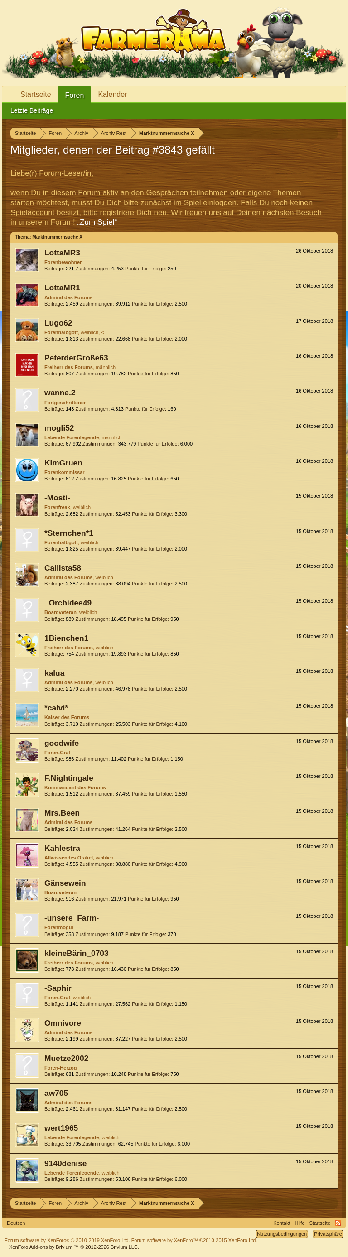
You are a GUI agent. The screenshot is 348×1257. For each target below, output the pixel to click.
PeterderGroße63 (76, 357)
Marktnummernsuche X (57, 237)
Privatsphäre (328, 1234)
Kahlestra (62, 848)
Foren (74, 95)
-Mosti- (57, 497)
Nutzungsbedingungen (282, 1234)
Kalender (112, 94)
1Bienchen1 (66, 638)
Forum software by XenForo (67, 1240)
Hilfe (300, 1223)
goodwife (61, 743)
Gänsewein (65, 883)
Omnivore (62, 1022)
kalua (54, 672)
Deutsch (16, 1223)
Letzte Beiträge (31, 110)
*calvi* (56, 707)
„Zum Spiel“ (97, 222)
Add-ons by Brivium (74, 1247)
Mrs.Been (62, 812)
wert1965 (61, 1127)
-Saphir (58, 988)
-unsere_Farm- (71, 917)
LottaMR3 (62, 252)
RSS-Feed (338, 1223)
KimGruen (63, 462)
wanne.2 (59, 392)
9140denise (65, 1163)
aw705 (56, 1093)
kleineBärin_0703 (76, 953)
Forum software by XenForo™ (194, 1240)
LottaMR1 (62, 287)
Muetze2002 (66, 1058)
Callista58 (62, 567)
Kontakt (281, 1223)
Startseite (35, 94)
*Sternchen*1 (68, 532)
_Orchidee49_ (70, 602)
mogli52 (59, 427)
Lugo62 (58, 322)
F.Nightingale (68, 777)
